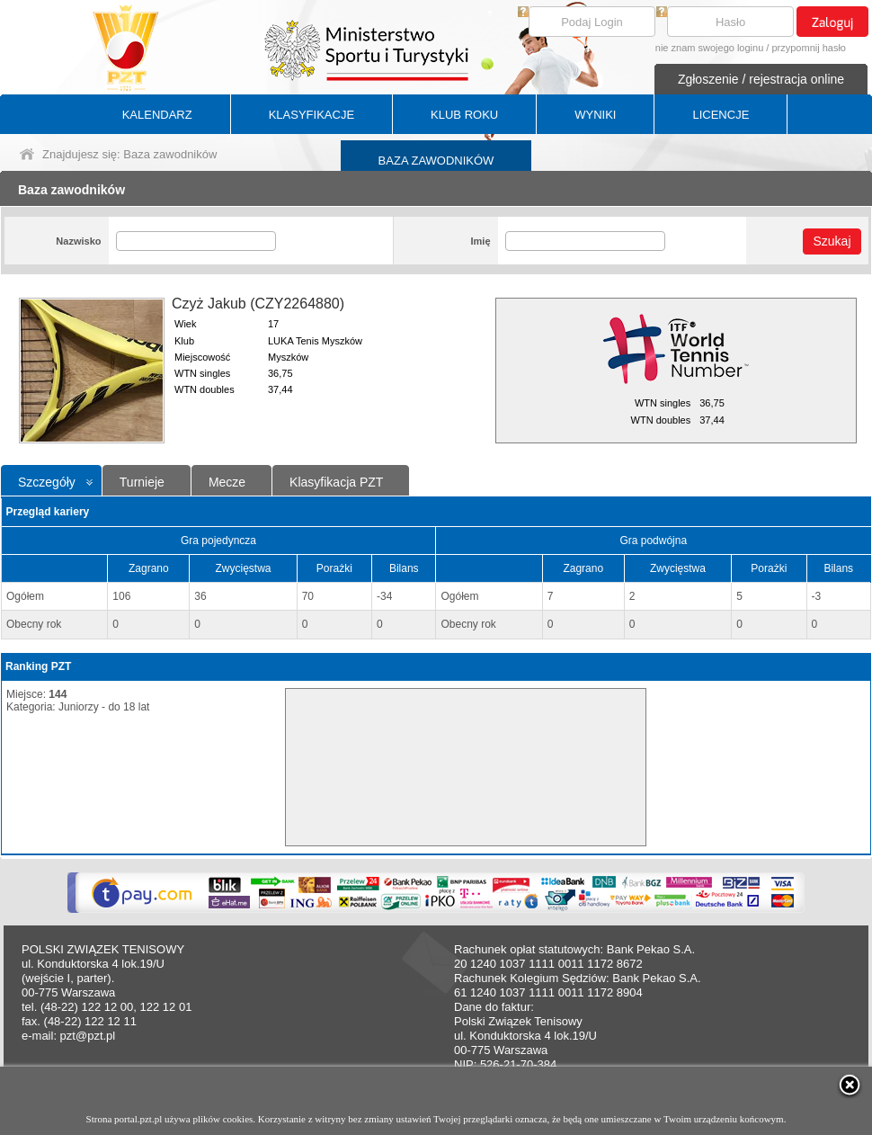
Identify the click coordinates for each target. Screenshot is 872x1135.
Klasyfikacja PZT (336, 482)
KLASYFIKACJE (311, 114)
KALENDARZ (157, 114)
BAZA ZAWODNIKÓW (436, 160)
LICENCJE (720, 114)
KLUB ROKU (464, 114)
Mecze (227, 482)
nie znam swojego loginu (709, 47)
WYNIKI (595, 114)
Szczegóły (47, 482)
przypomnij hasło (808, 47)
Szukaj (831, 241)
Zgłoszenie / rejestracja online (761, 79)
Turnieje (142, 482)
